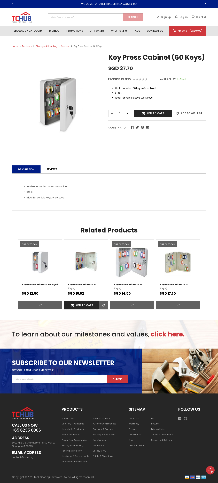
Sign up (164, 17)
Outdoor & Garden (103, 429)
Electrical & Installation (74, 462)
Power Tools (68, 418)
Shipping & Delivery (161, 440)
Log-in (181, 17)
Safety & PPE (99, 451)
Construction (100, 440)
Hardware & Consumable (75, 456)
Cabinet (65, 46)
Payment (133, 429)
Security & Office (71, 434)
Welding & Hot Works (104, 434)
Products (27, 46)
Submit (117, 379)
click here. (167, 334)
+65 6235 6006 (26, 430)
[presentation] (205, 3)
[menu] (90, 30)
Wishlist (199, 17)
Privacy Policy (158, 429)
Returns (155, 424)
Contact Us (135, 434)
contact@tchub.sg (22, 457)
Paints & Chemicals (103, 456)
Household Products (73, 429)
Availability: (168, 79)
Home (15, 46)
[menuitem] (28, 30)
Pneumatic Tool (101, 418)
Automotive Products (104, 424)
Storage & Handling (46, 46)
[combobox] (95, 17)
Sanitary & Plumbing (73, 424)
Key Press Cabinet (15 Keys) (40, 284)
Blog (131, 440)
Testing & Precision (72, 451)
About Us (134, 418)
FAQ (153, 418)
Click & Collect (136, 445)
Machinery (98, 445)
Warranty (134, 424)
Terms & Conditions (162, 434)
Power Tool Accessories (74, 440)
